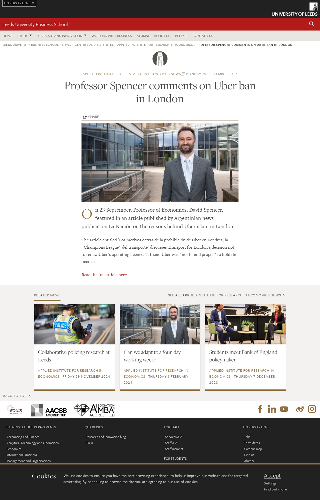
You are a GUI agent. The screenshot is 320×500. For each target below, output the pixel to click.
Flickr (89, 442)
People (181, 35)
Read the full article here (104, 275)
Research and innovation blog (106, 436)
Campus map (253, 448)
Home (7, 35)
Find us (249, 454)
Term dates (252, 442)
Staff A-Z (171, 442)
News (66, 44)
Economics (13, 448)
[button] (312, 24)
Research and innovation (59, 35)
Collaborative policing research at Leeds (74, 355)
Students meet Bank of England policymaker (243, 355)
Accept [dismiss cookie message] (272, 475)
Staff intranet (174, 448)
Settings (270, 483)
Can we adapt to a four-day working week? (152, 355)
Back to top (14, 395)
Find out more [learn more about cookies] (275, 489)
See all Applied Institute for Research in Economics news (224, 295)
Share (93, 116)
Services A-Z (173, 436)
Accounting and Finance (23, 436)
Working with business (112, 35)
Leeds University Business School (35, 24)
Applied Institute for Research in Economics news (132, 73)
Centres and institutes (94, 44)
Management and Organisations (28, 460)
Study (23, 35)
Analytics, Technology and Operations (32, 442)
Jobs (247, 436)
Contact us (202, 35)
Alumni (143, 35)
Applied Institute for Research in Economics (155, 44)
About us (162, 35)
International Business (21, 454)
